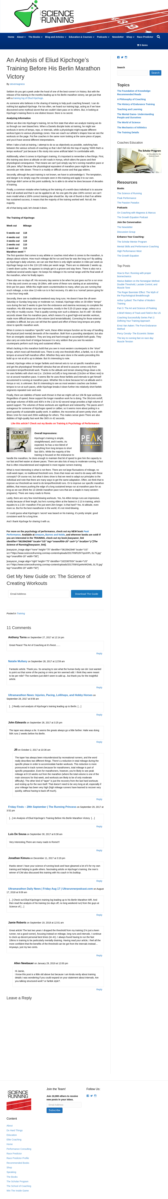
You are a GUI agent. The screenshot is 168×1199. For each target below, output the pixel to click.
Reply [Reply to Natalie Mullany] (99, 687)
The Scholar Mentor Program (132, 241)
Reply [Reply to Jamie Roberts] (99, 955)
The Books (34, 37)
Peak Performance (126, 198)
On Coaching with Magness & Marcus (136, 212)
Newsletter (118, 37)
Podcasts (102, 37)
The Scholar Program (17, 1181)
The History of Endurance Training (136, 104)
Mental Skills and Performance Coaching (138, 246)
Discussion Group (126, 232)
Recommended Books (18, 1163)
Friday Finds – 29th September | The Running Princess (42, 806)
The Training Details (128, 132)
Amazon (39, 534)
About (20, 37)
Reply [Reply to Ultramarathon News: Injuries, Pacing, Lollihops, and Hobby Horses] (99, 714)
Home (11, 37)
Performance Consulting (19, 1149)
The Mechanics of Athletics (132, 127)
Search (121, 67)
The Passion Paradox (128, 202)
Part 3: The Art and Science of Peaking (137, 308)
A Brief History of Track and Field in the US (139, 313)
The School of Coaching (19, 1186)
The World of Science (128, 122)
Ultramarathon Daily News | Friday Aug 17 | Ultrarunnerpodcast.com (50, 888)
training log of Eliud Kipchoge (28, 98)
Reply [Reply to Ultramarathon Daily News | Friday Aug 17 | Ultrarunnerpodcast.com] (99, 915)
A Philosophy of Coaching (131, 99)
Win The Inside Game (18, 1190)
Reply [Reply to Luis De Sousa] (99, 850)
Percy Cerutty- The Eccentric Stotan (135, 333)
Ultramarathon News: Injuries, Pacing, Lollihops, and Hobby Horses (50, 695)
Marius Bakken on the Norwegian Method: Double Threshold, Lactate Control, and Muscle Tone (138, 284)
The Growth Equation (128, 255)
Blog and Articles (54, 37)
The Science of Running (129, 193)
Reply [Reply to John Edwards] (99, 742)
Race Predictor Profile (18, 1158)
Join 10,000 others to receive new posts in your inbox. (62, 1098)
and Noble (59, 534)
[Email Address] (38, 594)
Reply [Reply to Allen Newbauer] (99, 989)
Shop (129, 37)
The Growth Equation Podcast (132, 217)
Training (21, 613)
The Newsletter (125, 227)
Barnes (49, 534)
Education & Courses (80, 37)
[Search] (158, 37)
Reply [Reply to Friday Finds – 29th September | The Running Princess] (99, 826)
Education (12, 1135)
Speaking (11, 1172)
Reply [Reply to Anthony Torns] (99, 653)
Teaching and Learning (129, 109)
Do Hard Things (15, 1130)
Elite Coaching (14, 1139)
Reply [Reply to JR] (99, 799)
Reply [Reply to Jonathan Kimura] (99, 881)
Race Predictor (145, 37)
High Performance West (129, 251)
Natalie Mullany (17, 661)
